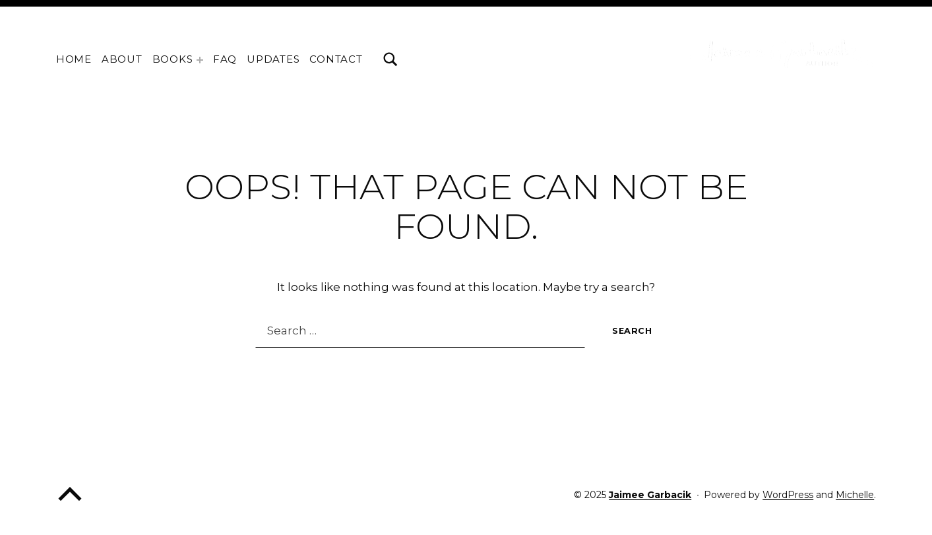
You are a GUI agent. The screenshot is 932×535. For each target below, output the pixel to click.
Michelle (855, 495)
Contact (335, 59)
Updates (273, 59)
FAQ (225, 59)
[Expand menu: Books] (200, 60)
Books (172, 59)
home (74, 59)
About (122, 59)
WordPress (787, 495)
